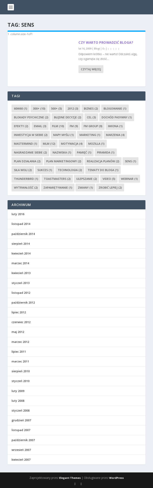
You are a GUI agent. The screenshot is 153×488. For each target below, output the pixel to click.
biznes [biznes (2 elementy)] (91, 108)
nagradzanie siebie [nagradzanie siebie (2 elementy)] (30, 152)
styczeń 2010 (20, 381)
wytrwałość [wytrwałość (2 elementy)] (26, 187)
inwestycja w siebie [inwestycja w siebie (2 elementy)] (30, 135)
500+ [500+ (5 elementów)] (56, 108)
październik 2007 (23, 440)
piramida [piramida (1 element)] (105, 152)
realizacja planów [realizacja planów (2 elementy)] (103, 161)
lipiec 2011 (19, 351)
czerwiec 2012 (21, 322)
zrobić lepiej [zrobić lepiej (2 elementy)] (110, 187)
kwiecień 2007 (21, 459)
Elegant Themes (70, 478)
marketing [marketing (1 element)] (89, 135)
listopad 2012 (21, 293)
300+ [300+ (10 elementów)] (39, 108)
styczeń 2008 (20, 410)
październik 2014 (23, 234)
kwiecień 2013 (21, 273)
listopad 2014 (21, 224)
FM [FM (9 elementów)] (74, 126)
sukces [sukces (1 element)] (44, 170)
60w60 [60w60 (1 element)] (20, 108)
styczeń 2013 (20, 283)
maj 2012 (18, 332)
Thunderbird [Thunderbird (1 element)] (26, 179)
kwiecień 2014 (21, 253)
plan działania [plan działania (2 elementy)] (27, 161)
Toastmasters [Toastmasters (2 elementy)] (57, 179)
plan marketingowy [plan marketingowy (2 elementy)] (63, 161)
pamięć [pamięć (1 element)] (84, 152)
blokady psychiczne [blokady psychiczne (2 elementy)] (31, 117)
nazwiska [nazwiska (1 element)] (62, 152)
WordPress (116, 478)
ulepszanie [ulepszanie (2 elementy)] (86, 179)
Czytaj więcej (91, 69)
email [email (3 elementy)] (40, 126)
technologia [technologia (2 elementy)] (70, 170)
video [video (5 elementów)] (109, 179)
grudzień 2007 (21, 420)
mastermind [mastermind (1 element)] (25, 144)
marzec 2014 (20, 263)
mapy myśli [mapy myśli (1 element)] (63, 135)
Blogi (97, 48)
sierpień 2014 (21, 243)
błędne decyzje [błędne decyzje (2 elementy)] (67, 117)
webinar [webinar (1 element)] (129, 179)
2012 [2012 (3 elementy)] (73, 108)
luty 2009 (18, 391)
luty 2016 (18, 214)
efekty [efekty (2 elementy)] (21, 126)
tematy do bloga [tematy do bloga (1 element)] (103, 170)
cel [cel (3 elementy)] (91, 117)
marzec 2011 (20, 361)
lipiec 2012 (19, 312)
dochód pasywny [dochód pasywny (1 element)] (117, 117)
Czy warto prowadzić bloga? (105, 42)
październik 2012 (23, 302)
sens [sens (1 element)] (130, 161)
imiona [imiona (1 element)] (115, 126)
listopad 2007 (21, 430)
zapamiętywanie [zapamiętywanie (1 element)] (57, 187)
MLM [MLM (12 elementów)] (49, 144)
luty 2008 (18, 401)
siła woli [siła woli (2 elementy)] (23, 170)
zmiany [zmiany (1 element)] (85, 187)
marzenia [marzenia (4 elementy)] (115, 135)
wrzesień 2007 (21, 450)
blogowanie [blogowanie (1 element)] (115, 108)
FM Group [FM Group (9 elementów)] (93, 126)
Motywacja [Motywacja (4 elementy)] (71, 144)
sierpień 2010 (21, 371)
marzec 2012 (20, 342)
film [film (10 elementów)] (58, 126)
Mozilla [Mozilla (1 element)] (96, 144)
